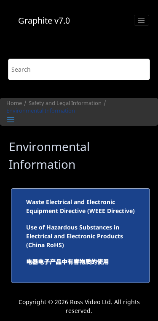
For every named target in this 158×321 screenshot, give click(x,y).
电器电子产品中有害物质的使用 (67, 262)
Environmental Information (40, 110)
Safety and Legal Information (65, 103)
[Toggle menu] (141, 20)
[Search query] (79, 69)
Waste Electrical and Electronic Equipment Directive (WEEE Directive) (80, 206)
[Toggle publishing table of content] (10, 119)
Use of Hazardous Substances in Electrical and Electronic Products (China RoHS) (74, 236)
